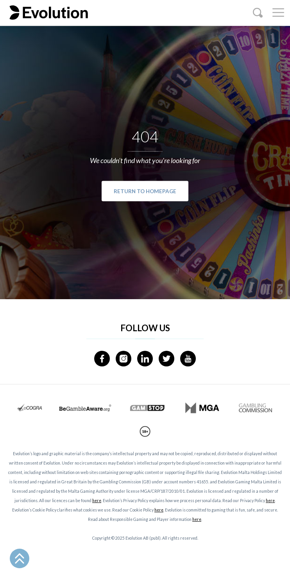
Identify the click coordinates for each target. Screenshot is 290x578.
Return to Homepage (145, 191)
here (96, 500)
